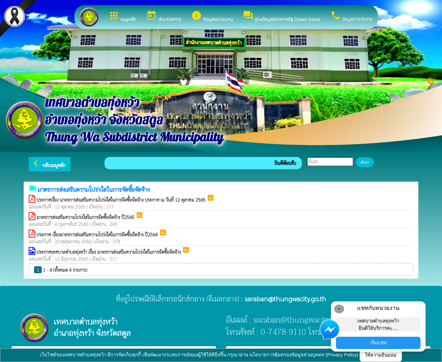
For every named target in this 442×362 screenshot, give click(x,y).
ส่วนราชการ (163, 16)
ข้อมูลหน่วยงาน (212, 16)
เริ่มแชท (378, 342)
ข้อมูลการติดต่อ (351, 16)
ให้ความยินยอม (381, 355)
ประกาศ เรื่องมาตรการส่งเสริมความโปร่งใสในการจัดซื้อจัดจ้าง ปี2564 (98, 234)
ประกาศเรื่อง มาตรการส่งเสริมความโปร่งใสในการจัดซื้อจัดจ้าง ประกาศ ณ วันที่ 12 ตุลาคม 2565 (122, 199)
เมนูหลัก (122, 16)
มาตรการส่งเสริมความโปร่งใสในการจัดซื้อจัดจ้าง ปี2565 (86, 217)
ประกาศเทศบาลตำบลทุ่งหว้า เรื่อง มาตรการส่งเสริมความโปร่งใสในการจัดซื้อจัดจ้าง (109, 252)
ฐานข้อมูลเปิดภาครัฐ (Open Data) (281, 16)
